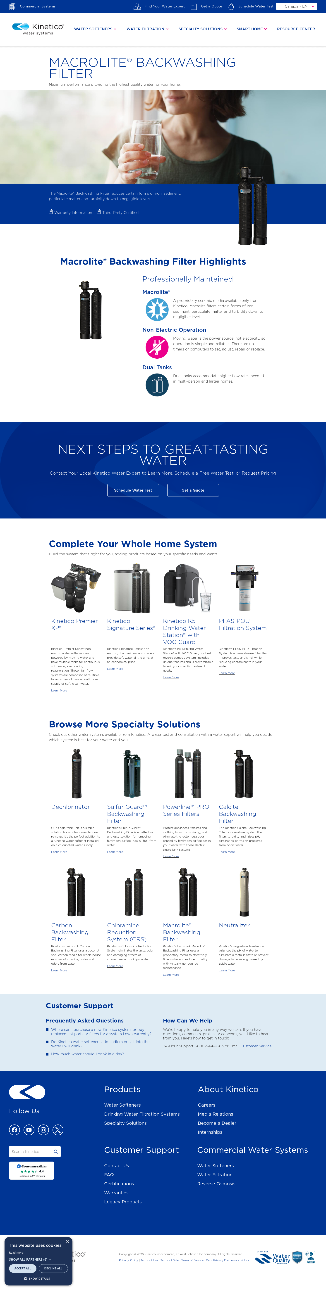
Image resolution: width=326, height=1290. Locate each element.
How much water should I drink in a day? (87, 1054)
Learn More (59, 690)
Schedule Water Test (133, 490)
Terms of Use (149, 1260)
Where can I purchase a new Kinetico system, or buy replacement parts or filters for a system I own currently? (101, 1031)
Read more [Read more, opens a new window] (16, 1252)
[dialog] (38, 1261)
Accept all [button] (22, 1268)
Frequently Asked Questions (85, 1020)
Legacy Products (123, 1202)
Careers (206, 1105)
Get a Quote (193, 490)
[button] (38, 1259)
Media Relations (215, 1114)
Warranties (116, 1192)
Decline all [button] (53, 1268)
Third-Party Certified (120, 213)
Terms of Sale (170, 1260)
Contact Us (116, 1165)
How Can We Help (187, 1020)
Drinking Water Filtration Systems (142, 1114)
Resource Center (296, 29)
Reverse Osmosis (216, 1183)
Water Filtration (215, 1174)
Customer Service (255, 1046)
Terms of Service (192, 1260)
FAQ (109, 1174)
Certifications (119, 1183)
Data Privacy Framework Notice (227, 1260)
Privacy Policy (128, 1260)
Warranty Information (73, 213)
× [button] (67, 1242)
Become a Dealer (217, 1123)
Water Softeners (122, 1105)
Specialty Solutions (125, 1123)
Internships (210, 1132)
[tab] (96, 29)
